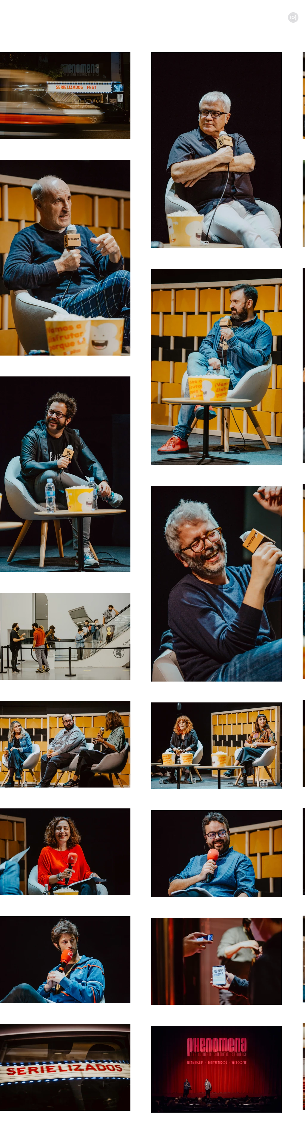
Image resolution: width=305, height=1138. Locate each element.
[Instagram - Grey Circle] (293, 17)
